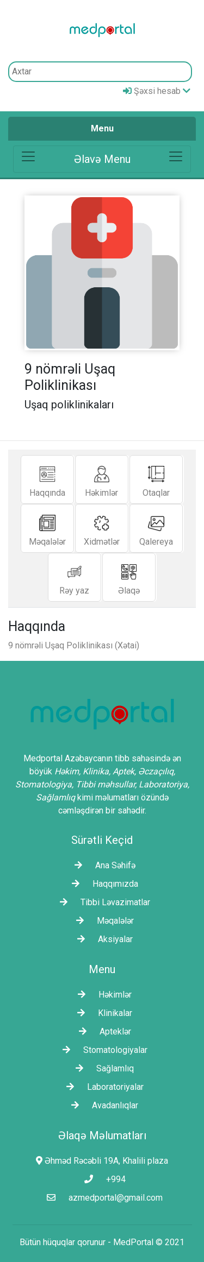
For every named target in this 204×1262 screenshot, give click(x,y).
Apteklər (102, 1031)
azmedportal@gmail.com (102, 1197)
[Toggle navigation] (102, 159)
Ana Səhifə (102, 865)
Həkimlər (101, 479)
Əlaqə (129, 577)
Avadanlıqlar (102, 1105)
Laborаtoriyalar (102, 1087)
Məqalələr (47, 528)
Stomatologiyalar (102, 1050)
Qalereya (156, 528)
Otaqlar (156, 479)
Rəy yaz (74, 577)
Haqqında (47, 479)
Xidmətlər (102, 528)
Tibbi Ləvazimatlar (102, 902)
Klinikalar (102, 1013)
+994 (102, 1179)
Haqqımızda (102, 884)
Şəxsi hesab (156, 91)
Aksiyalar (102, 939)
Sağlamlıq (102, 1068)
